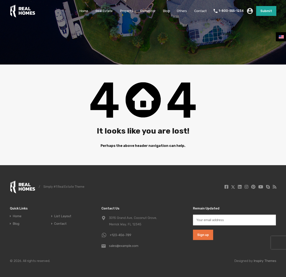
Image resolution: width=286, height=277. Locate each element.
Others (182, 11)
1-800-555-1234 (231, 11)
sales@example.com (123, 246)
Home (83, 11)
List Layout (62, 216)
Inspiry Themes (265, 261)
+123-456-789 (120, 235)
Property (126, 11)
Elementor (148, 11)
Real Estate (104, 11)
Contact (200, 11)
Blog (166, 11)
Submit (266, 11)
